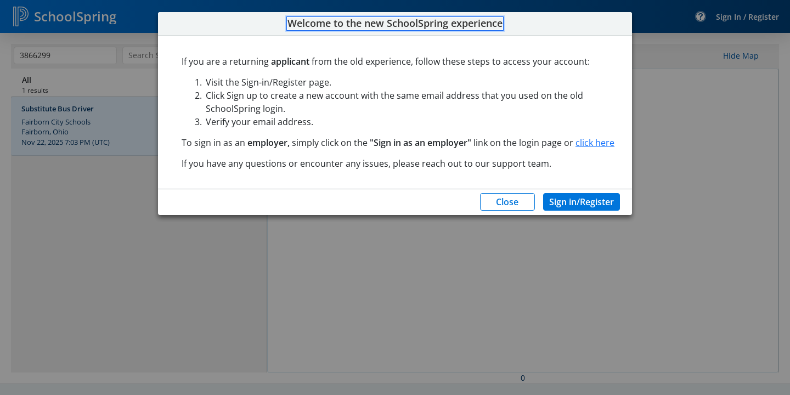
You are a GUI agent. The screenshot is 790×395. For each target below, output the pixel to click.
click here (594, 143)
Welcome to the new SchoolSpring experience (395, 24)
